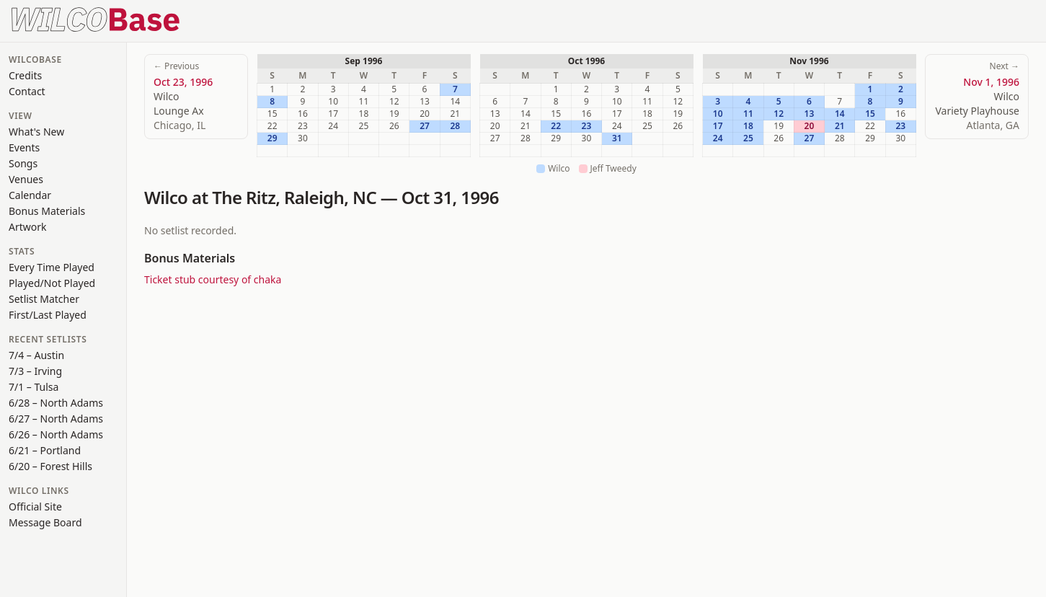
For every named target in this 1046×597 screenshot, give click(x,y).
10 (718, 114)
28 (455, 126)
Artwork (28, 227)
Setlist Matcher (44, 299)
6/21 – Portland (45, 450)
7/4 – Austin (36, 355)
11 (748, 114)
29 (272, 138)
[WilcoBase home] (96, 18)
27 (425, 126)
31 (617, 138)
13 (810, 114)
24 (718, 138)
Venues (26, 179)
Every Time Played (51, 267)
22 (556, 126)
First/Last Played (48, 315)
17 (718, 126)
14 (840, 114)
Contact (27, 91)
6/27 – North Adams (56, 418)
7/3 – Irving (35, 371)
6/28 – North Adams (56, 403)
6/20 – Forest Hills (50, 466)
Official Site (35, 506)
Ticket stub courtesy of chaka (212, 279)
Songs (23, 163)
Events (24, 147)
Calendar (30, 195)
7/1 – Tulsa (33, 387)
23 (587, 126)
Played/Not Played (52, 283)
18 (748, 126)
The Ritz (243, 197)
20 (810, 126)
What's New (36, 131)
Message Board (45, 522)
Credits (25, 75)
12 (779, 114)
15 (870, 114)
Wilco (165, 197)
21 (840, 126)
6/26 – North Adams (56, 434)
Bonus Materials (47, 211)
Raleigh (314, 197)
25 (748, 138)
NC (364, 197)
